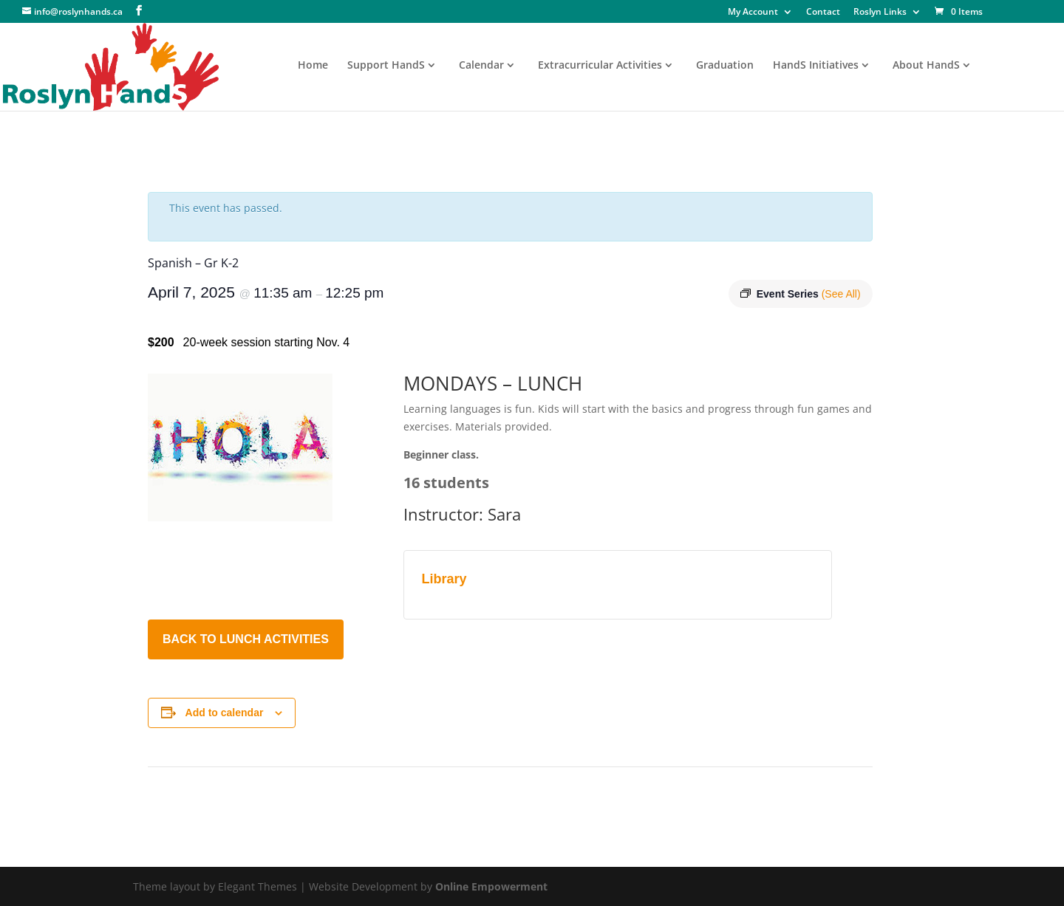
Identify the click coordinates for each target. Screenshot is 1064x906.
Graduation (725, 66)
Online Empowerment (491, 886)
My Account (753, 12)
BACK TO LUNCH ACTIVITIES (246, 639)
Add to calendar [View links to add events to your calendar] (224, 712)
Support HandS (386, 66)
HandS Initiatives (816, 66)
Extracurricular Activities (600, 66)
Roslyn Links (880, 12)
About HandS (926, 66)
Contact (823, 12)
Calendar (481, 66)
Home (313, 66)
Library (444, 579)
